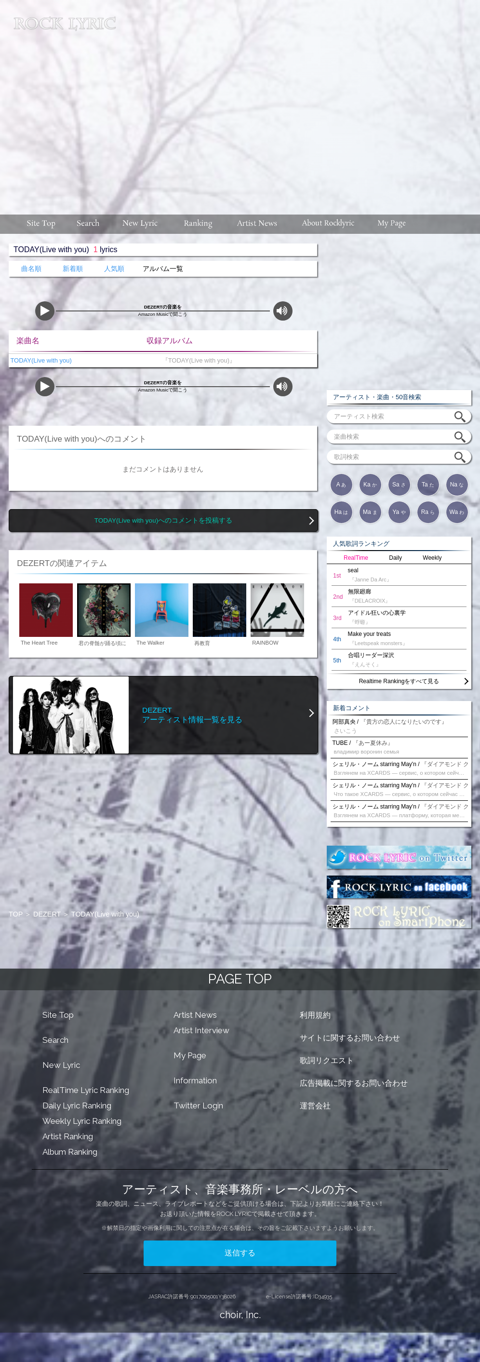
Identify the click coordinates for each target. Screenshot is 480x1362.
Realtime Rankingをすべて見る (399, 681)
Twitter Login (198, 1105)
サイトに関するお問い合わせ (350, 1037)
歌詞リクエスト (327, 1060)
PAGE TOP (240, 979)
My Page (189, 1055)
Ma (370, 512)
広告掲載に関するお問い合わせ (354, 1083)
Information (195, 1080)
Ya (398, 512)
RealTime (356, 557)
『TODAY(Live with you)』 (197, 360)
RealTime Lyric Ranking (85, 1090)
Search (55, 1040)
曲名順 (31, 268)
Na (457, 484)
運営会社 (315, 1105)
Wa (457, 512)
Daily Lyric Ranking (76, 1105)
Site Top (58, 1015)
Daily (395, 557)
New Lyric (61, 1065)
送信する (240, 1252)
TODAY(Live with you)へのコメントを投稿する (163, 520)
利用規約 (315, 1015)
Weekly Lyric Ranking (81, 1121)
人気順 (114, 268)
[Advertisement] (299, 102)
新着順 (73, 268)
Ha (341, 512)
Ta (428, 484)
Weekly (432, 557)
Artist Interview (201, 1030)
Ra (428, 512)
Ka (370, 484)
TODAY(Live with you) (40, 360)
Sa (399, 484)
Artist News (195, 1015)
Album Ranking (69, 1152)
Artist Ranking (67, 1136)
